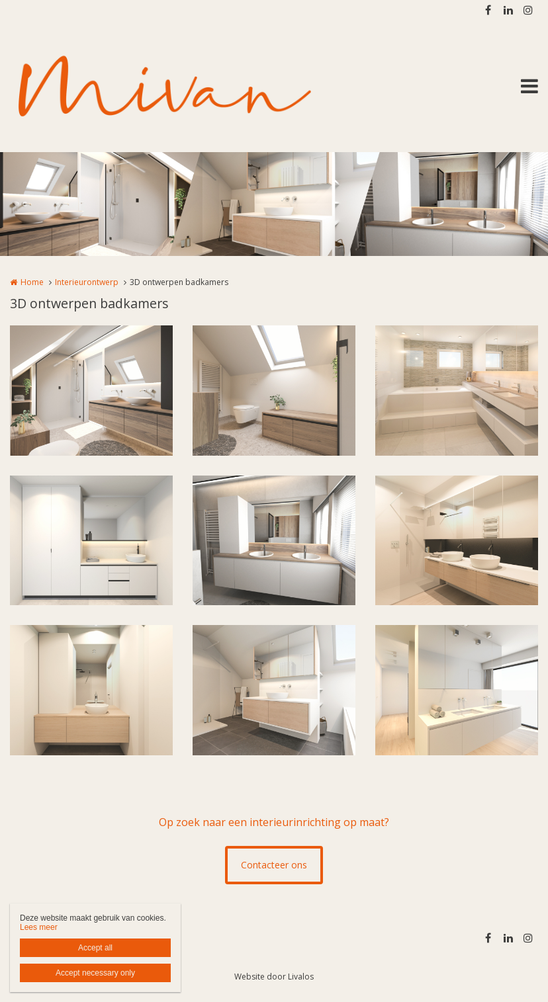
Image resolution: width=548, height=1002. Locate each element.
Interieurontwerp (86, 282)
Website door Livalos (274, 976)
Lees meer (39, 927)
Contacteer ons (274, 864)
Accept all (95, 947)
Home (32, 282)
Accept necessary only (95, 973)
